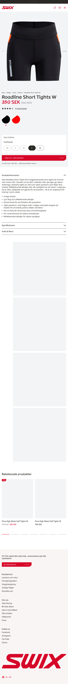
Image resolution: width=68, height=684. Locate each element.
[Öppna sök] (54, 7)
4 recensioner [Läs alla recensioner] (21, 108)
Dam (14, 93)
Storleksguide (8, 142)
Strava (4, 642)
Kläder (9, 93)
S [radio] (15, 148)
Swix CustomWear (9, 610)
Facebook (6, 632)
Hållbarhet (6, 617)
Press (4, 620)
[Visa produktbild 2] (64, 51)
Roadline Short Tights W (32, 93)
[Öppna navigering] (65, 7)
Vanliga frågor (8, 587)
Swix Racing (7, 603)
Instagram (6, 636)
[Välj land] (6, 677)
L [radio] (32, 148)
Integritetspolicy (9, 584)
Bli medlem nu (16, 564)
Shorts (20, 93)
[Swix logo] (8, 7)
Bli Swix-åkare (8, 606)
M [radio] (24, 148)
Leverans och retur (10, 577)
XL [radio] (40, 148)
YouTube (5, 639)
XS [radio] (7, 148)
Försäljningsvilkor (9, 581)
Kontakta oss (7, 591)
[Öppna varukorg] (59, 7)
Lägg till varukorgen (34, 158)
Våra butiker (7, 613)
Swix (3, 93)
